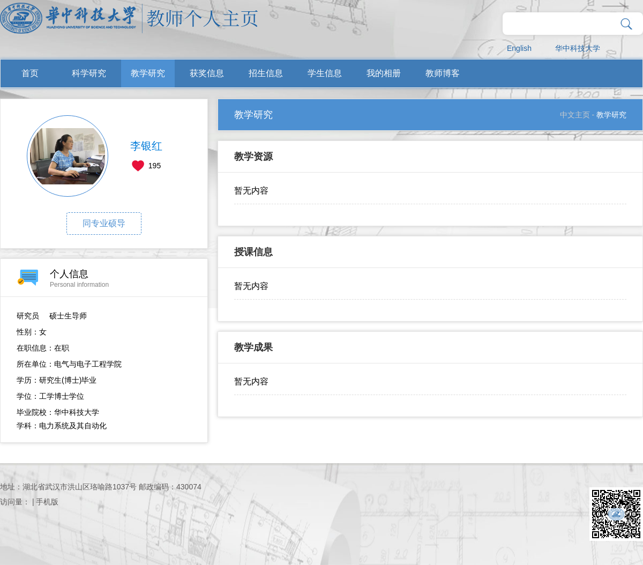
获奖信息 (207, 73)
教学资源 (253, 156)
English (519, 48)
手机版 (47, 501)
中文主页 (575, 114)
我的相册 (384, 73)
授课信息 (253, 252)
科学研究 (89, 73)
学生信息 (325, 73)
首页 (30, 73)
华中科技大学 (577, 48)
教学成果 (253, 347)
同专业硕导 (104, 223)
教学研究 (148, 73)
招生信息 (266, 73)
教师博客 (442, 73)
